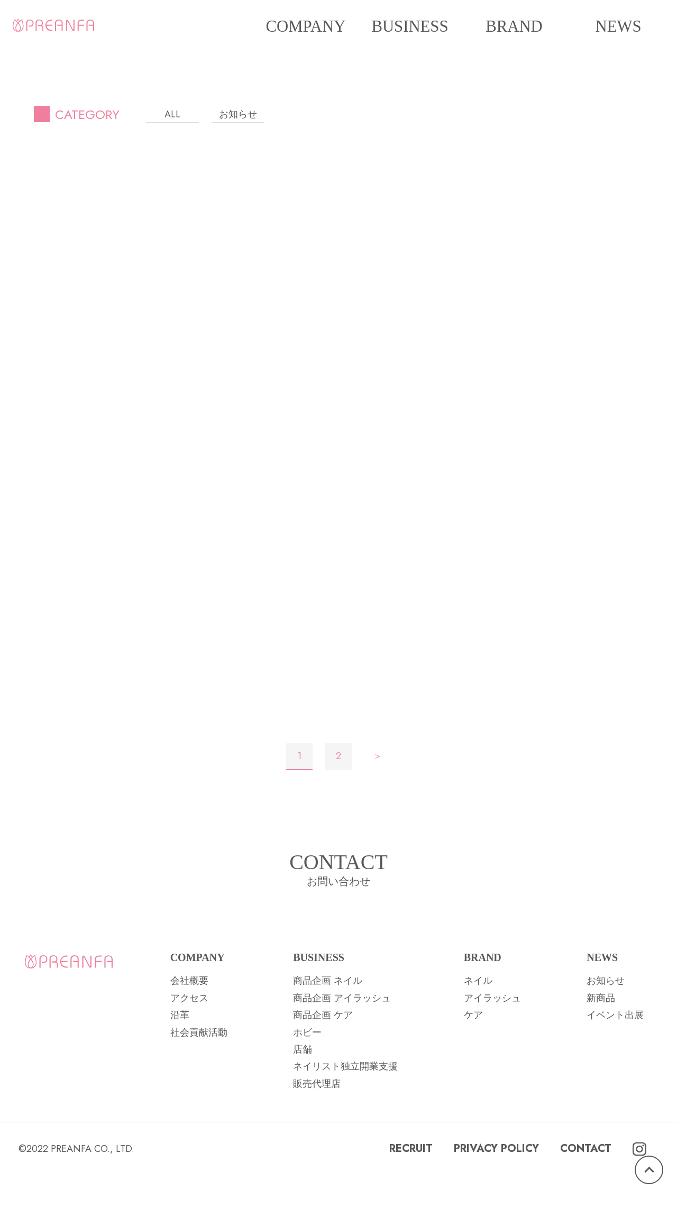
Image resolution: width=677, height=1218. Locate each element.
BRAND (514, 26)
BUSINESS (409, 26)
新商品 (601, 1041)
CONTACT (585, 1191)
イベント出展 (615, 1058)
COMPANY (306, 26)
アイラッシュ (492, 1041)
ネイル (478, 1023)
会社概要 (189, 1023)
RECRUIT (411, 1191)
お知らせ (238, 114)
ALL (172, 114)
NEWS (618, 26)
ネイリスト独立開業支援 (345, 1109)
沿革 (179, 1058)
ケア (473, 1058)
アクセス (189, 1041)
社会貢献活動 (198, 1075)
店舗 (302, 1092)
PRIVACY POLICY (496, 1191)
